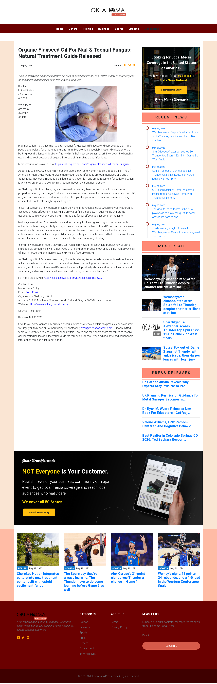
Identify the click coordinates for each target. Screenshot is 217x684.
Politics (88, 28)
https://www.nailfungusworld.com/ (48, 304)
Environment (87, 648)
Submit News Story (171, 89)
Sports (119, 28)
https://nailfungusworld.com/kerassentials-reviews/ (73, 277)
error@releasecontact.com (96, 328)
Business (103, 28)
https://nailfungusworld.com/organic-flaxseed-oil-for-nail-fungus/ (92, 164)
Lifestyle (134, 28)
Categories (152, 28)
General (73, 28)
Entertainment (87, 653)
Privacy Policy (119, 627)
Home (61, 28)
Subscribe (171, 646)
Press (83, 637)
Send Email (32, 292)
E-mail (145, 635)
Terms (114, 622)
